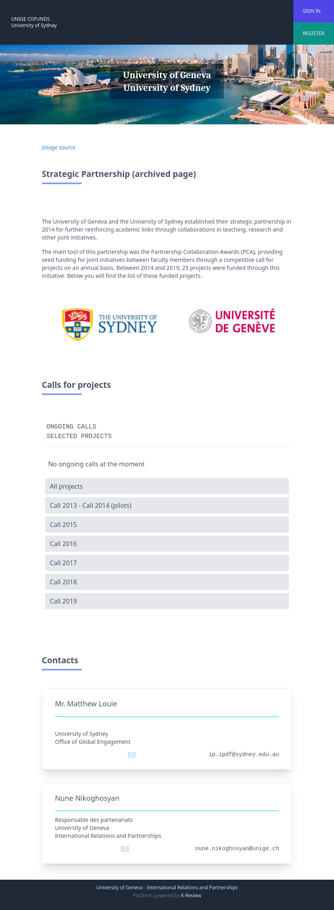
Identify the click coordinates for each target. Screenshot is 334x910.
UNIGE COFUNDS (30, 19)
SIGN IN (312, 11)
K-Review (191, 895)
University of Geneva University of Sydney (167, 81)
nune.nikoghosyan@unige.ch (237, 848)
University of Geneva (119, 887)
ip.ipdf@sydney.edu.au (244, 754)
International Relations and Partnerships (192, 887)
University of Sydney (34, 25)
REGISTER (313, 33)
